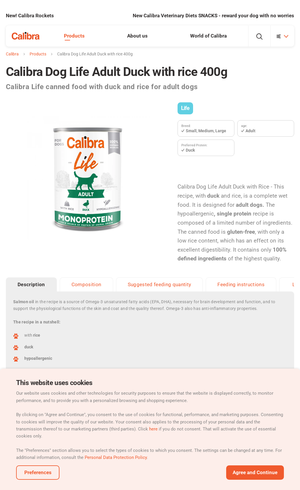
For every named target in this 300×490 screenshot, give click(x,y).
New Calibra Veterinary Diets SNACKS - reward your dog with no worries (213, 15)
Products (74, 36)
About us (137, 36)
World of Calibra (208, 36)
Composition (86, 284)
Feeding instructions (241, 284)
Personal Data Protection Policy (116, 457)
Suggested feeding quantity (159, 284)
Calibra (12, 54)
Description (31, 284)
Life (185, 108)
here (153, 429)
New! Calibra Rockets (30, 15)
